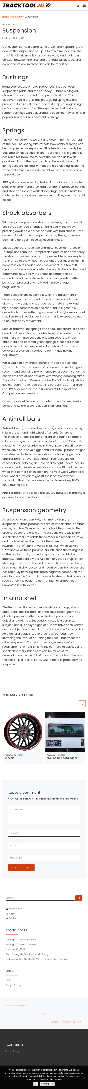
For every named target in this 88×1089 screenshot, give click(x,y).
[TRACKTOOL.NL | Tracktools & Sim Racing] (27, 5)
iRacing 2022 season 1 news (21, 939)
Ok (35, 1084)
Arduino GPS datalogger (62, 758)
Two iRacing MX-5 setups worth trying (27, 954)
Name (14, 833)
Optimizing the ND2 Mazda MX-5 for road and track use (37, 959)
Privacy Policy (12, 1051)
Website (16, 858)
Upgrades (17, 16)
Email (15, 845)
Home (5, 16)
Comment (17, 809)
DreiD (8, 980)
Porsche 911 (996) (15, 949)
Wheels (9, 758)
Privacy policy (47, 1084)
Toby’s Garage (14, 985)
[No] (84, 1077)
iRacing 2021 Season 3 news (21, 944)
